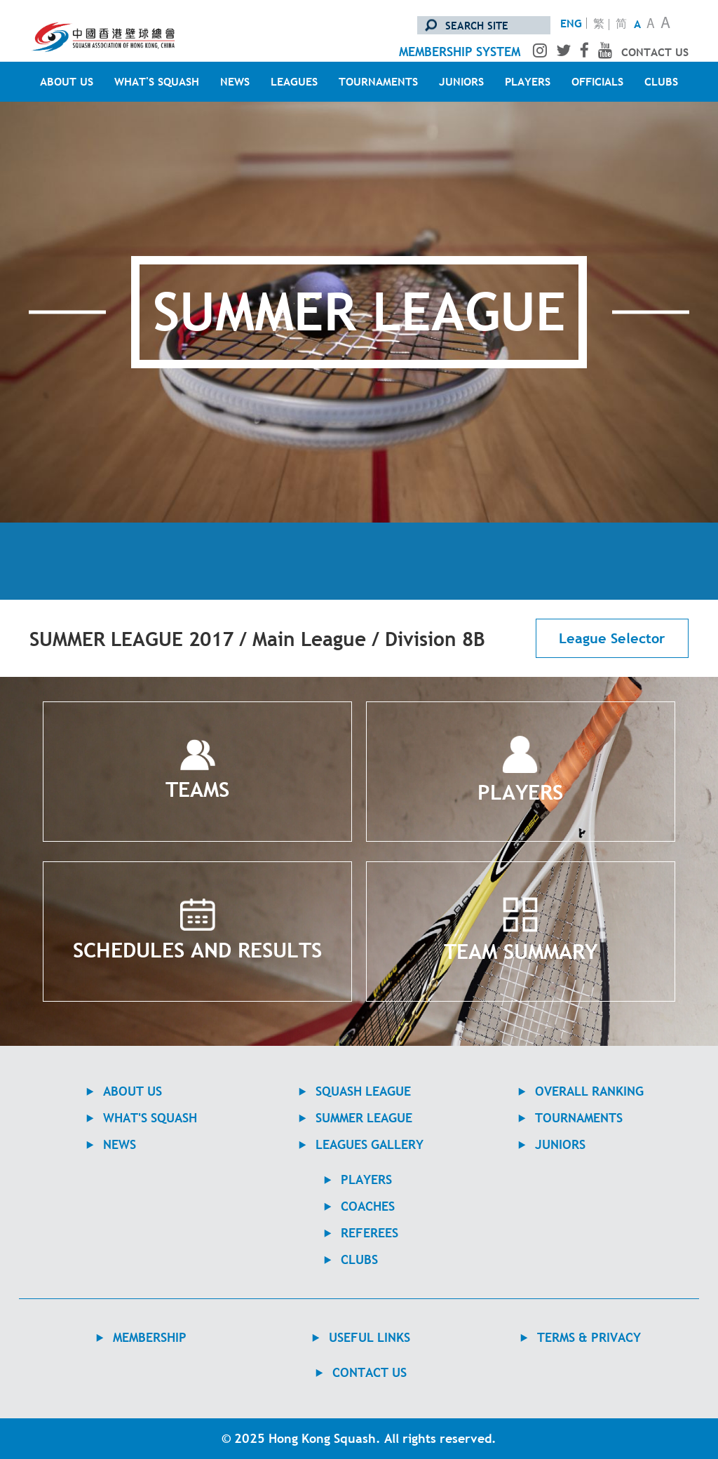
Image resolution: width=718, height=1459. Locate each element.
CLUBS (661, 81)
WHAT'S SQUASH (156, 81)
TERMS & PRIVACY (589, 1337)
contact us (655, 52)
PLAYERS (527, 81)
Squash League (363, 1091)
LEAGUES (294, 81)
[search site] (483, 25)
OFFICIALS (597, 81)
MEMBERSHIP (150, 1337)
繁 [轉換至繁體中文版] (598, 24)
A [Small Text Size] (637, 24)
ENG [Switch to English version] (571, 23)
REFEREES (369, 1233)
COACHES (368, 1206)
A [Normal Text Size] (650, 25)
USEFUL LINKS (369, 1337)
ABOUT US (66, 81)
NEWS (235, 81)
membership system (459, 51)
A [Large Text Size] (665, 24)
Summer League (364, 1118)
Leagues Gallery (370, 1144)
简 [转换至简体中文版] (621, 24)
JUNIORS (461, 81)
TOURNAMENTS (378, 81)
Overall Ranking (589, 1091)
